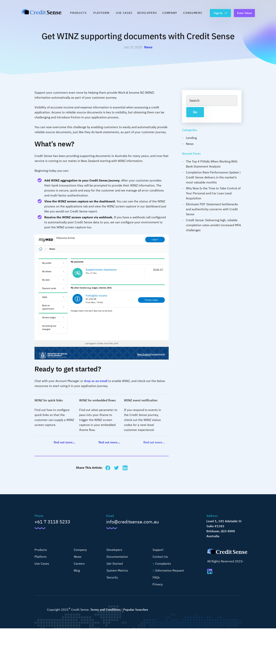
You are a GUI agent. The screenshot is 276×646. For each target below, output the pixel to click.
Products (78, 13)
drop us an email (96, 381)
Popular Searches (135, 609)
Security (112, 577)
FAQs (156, 577)
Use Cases (124, 13)
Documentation (117, 557)
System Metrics (117, 570)
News (148, 47)
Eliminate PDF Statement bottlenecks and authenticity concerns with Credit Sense (212, 209)
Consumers (192, 13)
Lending (191, 138)
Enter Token (244, 13)
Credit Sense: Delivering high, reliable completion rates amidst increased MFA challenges (213, 225)
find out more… (64, 442)
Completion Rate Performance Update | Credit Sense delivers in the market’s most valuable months (213, 177)
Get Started (115, 563)
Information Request (169, 570)
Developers (147, 13)
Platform (101, 13)
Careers (79, 563)
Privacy (158, 584)
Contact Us (160, 557)
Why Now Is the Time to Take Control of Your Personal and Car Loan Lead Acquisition (213, 193)
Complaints (163, 563)
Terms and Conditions (105, 609)
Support (158, 550)
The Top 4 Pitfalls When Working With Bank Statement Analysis (211, 163)
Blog (77, 570)
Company (169, 13)
